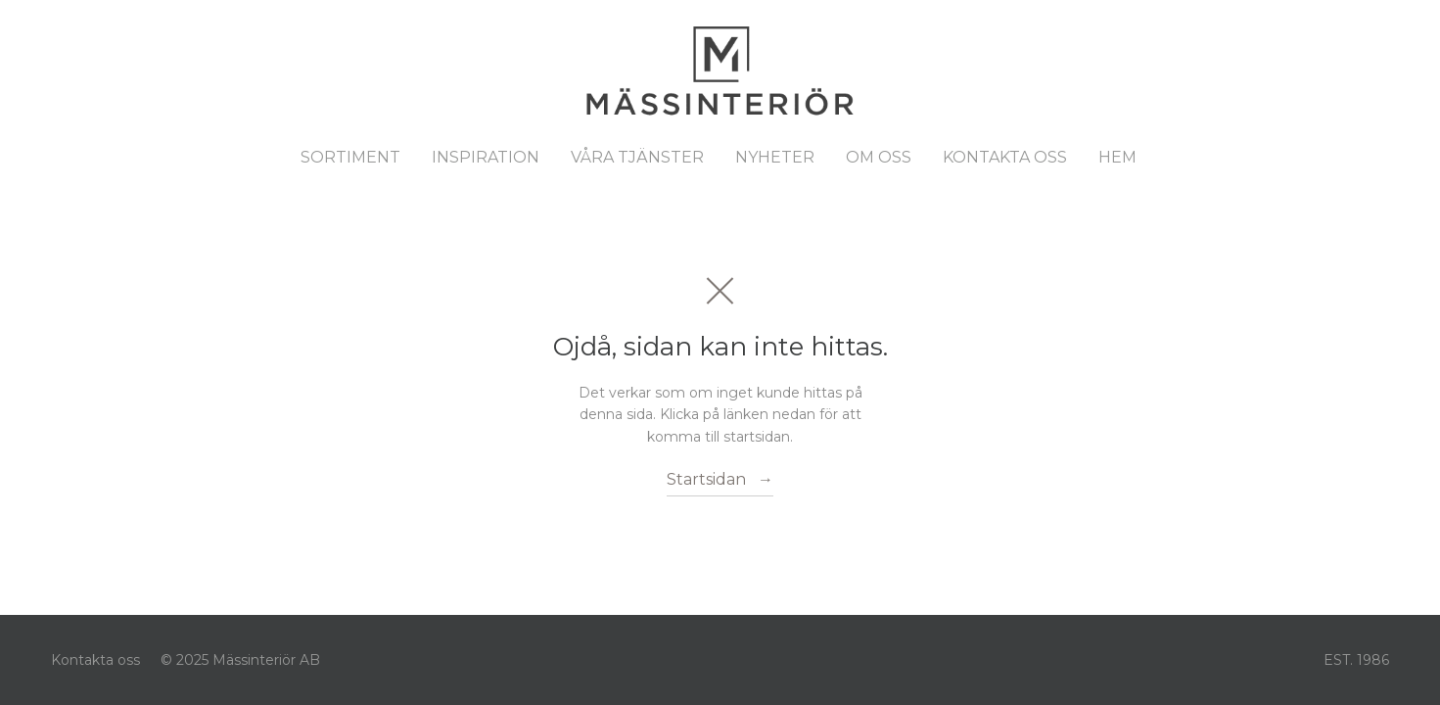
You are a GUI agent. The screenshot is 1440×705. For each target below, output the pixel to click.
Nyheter (774, 157)
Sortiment (350, 157)
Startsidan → (720, 479)
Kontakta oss (1005, 157)
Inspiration (485, 157)
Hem (1117, 157)
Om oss (878, 157)
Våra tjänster (637, 157)
